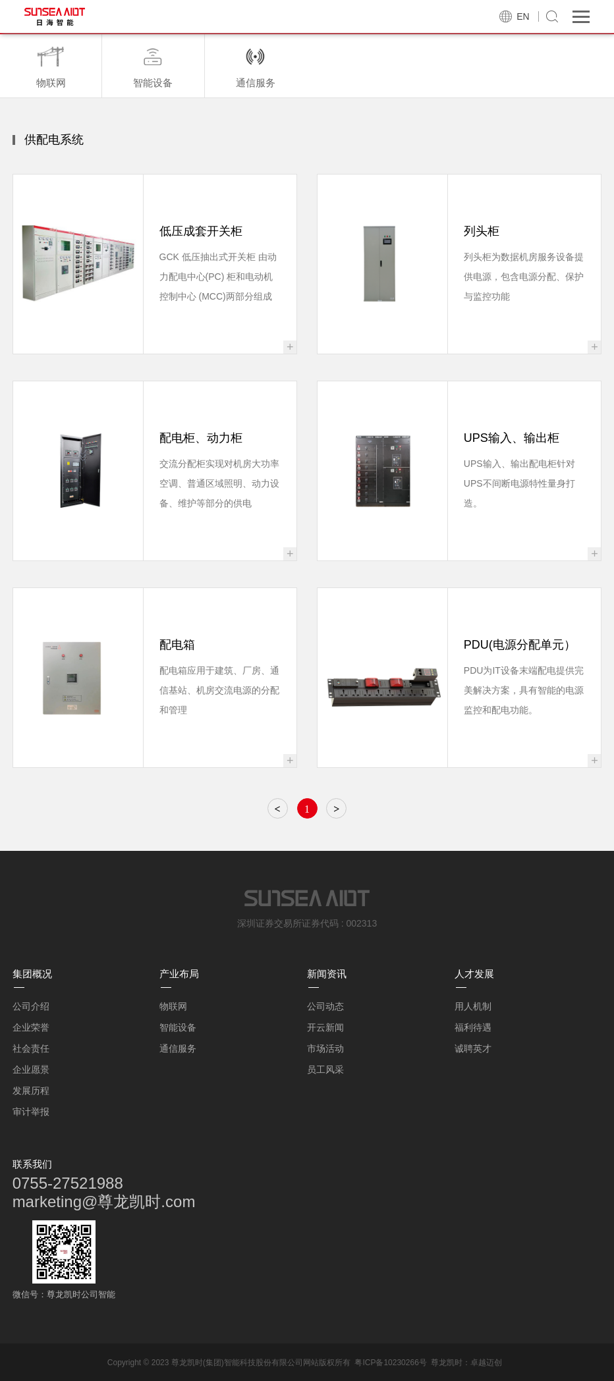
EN (522, 16)
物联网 (173, 1006)
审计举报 (31, 1111)
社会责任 (31, 1048)
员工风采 (325, 1069)
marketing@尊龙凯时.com (104, 1201)
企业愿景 (31, 1069)
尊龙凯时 (446, 1362)
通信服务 (177, 1048)
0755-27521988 (68, 1183)
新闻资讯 (327, 973)
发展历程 (31, 1090)
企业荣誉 (31, 1027)
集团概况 (32, 973)
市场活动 (325, 1048)
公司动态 (325, 1006)
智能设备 (177, 1027)
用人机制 (473, 1006)
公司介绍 (31, 1006)
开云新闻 (325, 1027)
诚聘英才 (473, 1048)
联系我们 (32, 1164)
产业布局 (179, 973)
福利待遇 (473, 1027)
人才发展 (474, 973)
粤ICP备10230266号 (390, 1362)
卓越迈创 (486, 1362)
